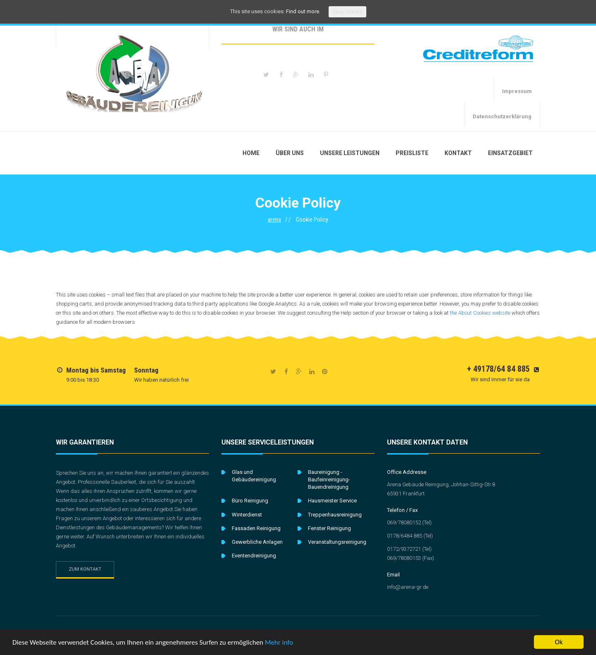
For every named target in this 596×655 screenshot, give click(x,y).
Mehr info (279, 643)
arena (274, 219)
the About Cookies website (480, 313)
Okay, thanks (347, 12)
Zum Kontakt (85, 569)
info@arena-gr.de (407, 587)
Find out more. (303, 11)
